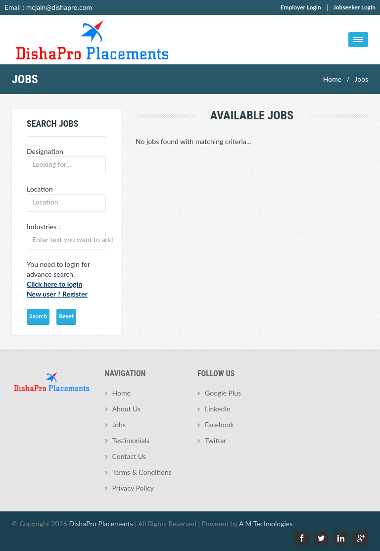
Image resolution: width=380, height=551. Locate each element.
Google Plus (223, 393)
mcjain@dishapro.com (59, 7)
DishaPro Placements (101, 523)
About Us (126, 408)
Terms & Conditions (142, 472)
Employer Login (301, 7)
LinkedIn (218, 408)
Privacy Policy (133, 488)
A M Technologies (265, 523)
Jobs (361, 79)
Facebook (219, 424)
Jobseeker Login (354, 7)
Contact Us (129, 456)
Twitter (215, 440)
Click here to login (54, 284)
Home (332, 79)
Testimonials (131, 440)
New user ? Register (57, 294)
